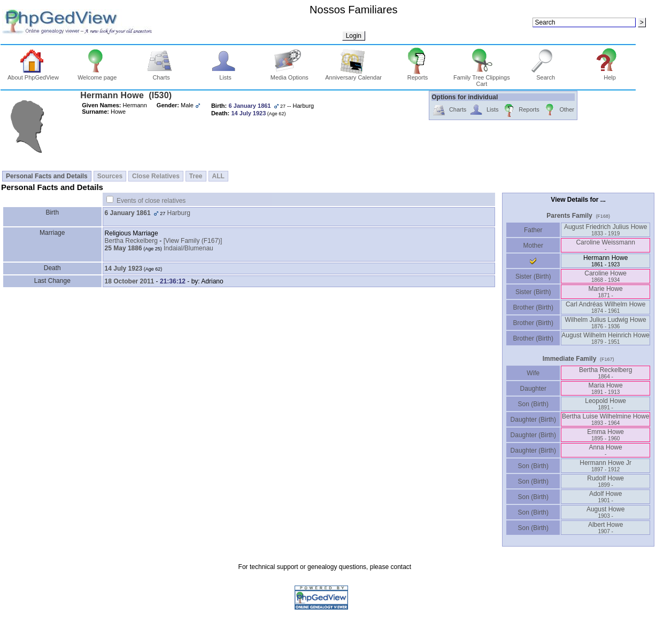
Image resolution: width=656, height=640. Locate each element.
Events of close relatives (151, 200)
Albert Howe (605, 527)
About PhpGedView (33, 75)
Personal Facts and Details (47, 176)
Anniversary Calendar (353, 75)
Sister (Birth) (533, 276)
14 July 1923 (124, 268)
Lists (225, 75)
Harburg (178, 213)
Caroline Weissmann (605, 245)
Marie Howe (606, 291)
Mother (533, 245)
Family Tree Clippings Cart (481, 78)
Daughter (533, 388)
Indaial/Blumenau (188, 248)
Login (353, 35)
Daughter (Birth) (533, 419)
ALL (218, 176)
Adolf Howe (605, 496)
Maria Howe (606, 388)
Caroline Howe (605, 276)
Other (558, 110)
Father (533, 230)
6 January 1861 (128, 213)
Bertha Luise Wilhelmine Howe (605, 419)
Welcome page (97, 75)
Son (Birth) (533, 404)
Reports (418, 75)
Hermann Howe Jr (605, 465)
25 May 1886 (123, 248)
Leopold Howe (605, 403)
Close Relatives (156, 176)
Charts (161, 75)
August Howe (605, 512)
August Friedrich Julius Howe (605, 229)
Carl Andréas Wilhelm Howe (605, 307)
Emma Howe (605, 434)
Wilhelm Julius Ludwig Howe (605, 322)
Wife (533, 373)
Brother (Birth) (533, 307)
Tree (196, 176)
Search (545, 75)
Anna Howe (605, 450)
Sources (109, 176)
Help (610, 75)
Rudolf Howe (605, 481)
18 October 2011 (130, 281)
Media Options (289, 75)
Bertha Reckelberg (131, 240)
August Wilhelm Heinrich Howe (605, 338)
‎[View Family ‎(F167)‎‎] (193, 240)
